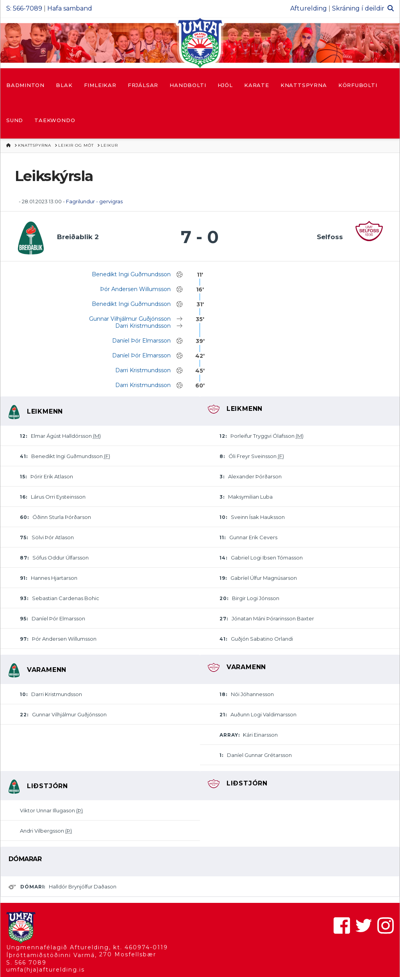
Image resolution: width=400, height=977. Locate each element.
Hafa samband (69, 8)
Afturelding (308, 8)
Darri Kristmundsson (143, 325)
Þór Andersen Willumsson (135, 289)
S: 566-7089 (24, 8)
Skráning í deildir (358, 8)
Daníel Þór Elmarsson (141, 340)
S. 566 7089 (26, 962)
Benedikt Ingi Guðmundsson (131, 274)
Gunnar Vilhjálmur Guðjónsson (130, 318)
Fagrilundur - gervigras (94, 201)
